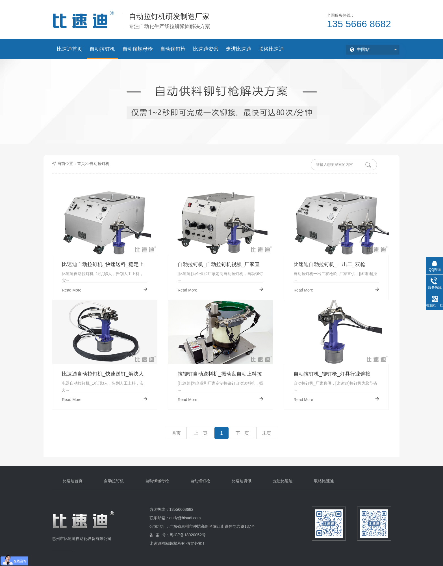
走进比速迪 (238, 49)
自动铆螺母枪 (137, 49)
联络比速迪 (271, 49)
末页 (266, 433)
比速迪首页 (69, 49)
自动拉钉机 (102, 49)
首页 (81, 163)
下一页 (242, 433)
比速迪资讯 (205, 49)
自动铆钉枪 (173, 49)
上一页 (200, 433)
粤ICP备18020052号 (188, 535)
